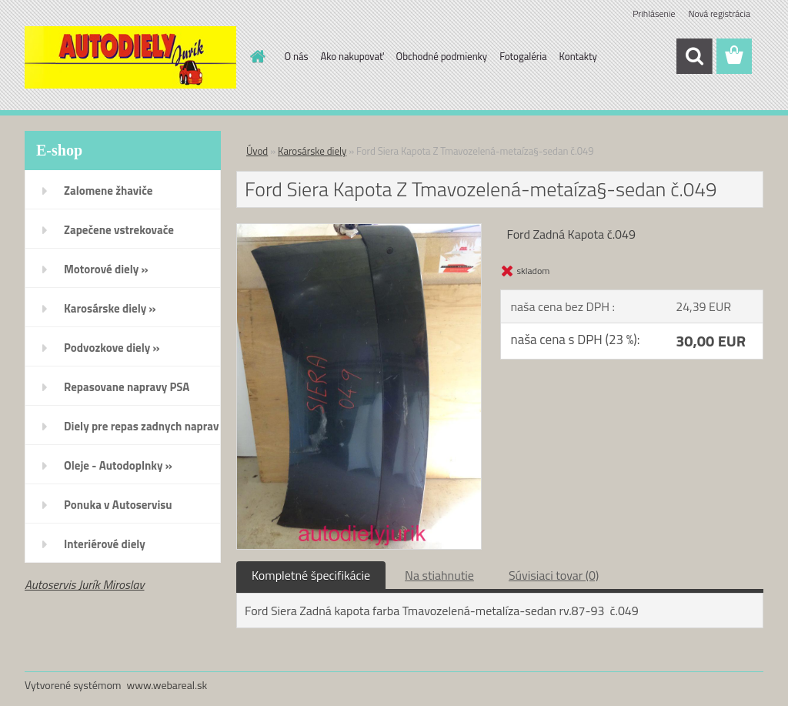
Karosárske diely (312, 151)
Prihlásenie (654, 13)
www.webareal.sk (167, 685)
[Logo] (130, 56)
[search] (694, 56)
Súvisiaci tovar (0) (554, 575)
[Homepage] (255, 56)
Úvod (257, 151)
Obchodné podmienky (442, 56)
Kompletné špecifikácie (311, 575)
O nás (297, 56)
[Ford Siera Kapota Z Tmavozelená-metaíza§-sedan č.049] (359, 230)
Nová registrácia (719, 13)
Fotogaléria (522, 56)
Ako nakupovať (352, 56)
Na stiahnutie (439, 575)
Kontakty (578, 56)
